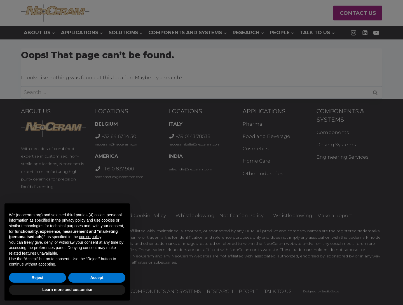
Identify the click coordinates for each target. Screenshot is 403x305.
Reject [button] (37, 277)
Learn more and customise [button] (67, 289)
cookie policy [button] (90, 236)
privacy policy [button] (73, 220)
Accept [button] (97, 277)
